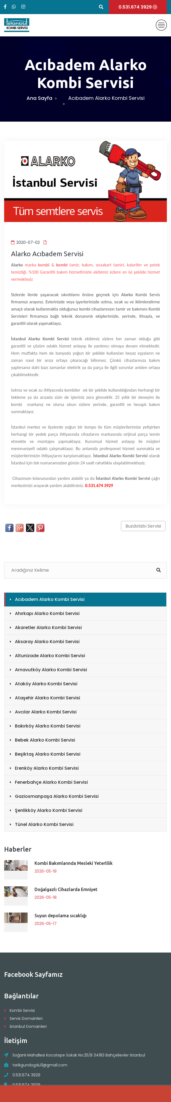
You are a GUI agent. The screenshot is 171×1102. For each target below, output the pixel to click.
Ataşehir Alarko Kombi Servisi (47, 698)
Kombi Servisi (22, 1010)
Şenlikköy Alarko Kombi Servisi (48, 810)
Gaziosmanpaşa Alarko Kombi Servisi (57, 796)
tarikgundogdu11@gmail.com (39, 1065)
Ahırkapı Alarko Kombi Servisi (47, 613)
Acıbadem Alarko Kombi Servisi (50, 599)
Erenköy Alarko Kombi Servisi (47, 768)
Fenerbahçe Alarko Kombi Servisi (51, 782)
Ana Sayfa (39, 98)
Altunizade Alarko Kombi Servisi (50, 655)
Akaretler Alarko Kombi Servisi (48, 627)
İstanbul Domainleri (28, 1026)
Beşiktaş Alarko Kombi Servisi (47, 754)
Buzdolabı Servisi (143, 526)
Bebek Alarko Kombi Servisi (45, 740)
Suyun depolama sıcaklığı (60, 915)
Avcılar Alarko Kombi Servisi (46, 712)
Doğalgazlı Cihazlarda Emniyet (66, 889)
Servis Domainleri (26, 1018)
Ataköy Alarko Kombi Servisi (46, 684)
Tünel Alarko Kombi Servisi (44, 824)
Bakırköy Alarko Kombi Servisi (47, 726)
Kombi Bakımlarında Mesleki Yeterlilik (74, 863)
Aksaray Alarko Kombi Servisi (47, 641)
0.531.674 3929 (26, 1075)
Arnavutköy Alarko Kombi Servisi (51, 670)
